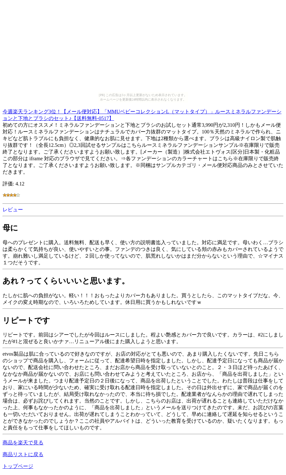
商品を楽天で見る (23, 442)
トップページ (18, 466)
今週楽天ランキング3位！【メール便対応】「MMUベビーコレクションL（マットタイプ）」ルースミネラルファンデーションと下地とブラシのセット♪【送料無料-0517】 (142, 114)
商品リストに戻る (23, 454)
